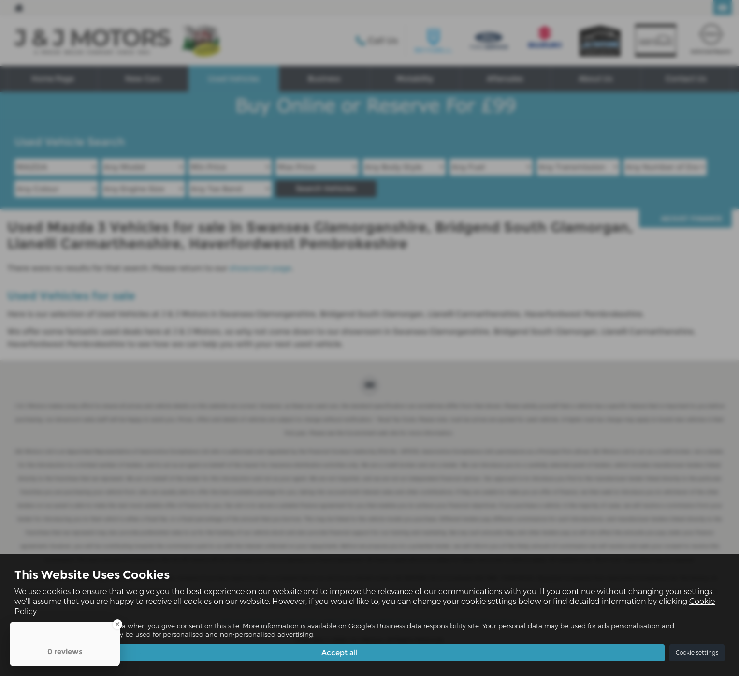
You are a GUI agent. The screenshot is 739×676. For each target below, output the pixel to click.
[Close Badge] (117, 624)
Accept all (339, 652)
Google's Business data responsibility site (413, 626)
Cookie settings (697, 652)
